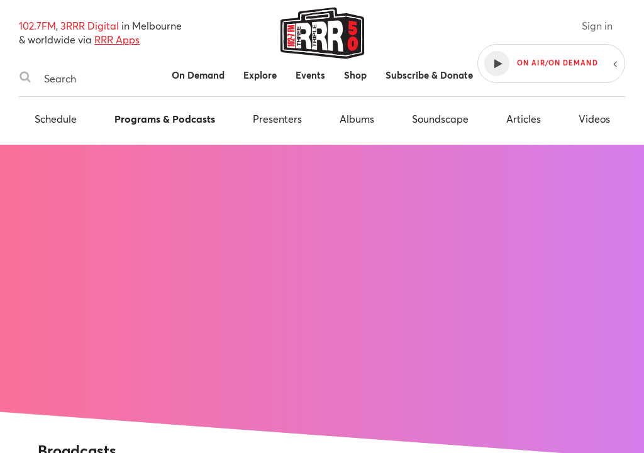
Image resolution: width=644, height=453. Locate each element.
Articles (523, 118)
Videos (594, 118)
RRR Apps (117, 39)
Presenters (277, 118)
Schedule (56, 118)
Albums (357, 118)
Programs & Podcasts (164, 118)
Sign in (597, 25)
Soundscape (440, 118)
